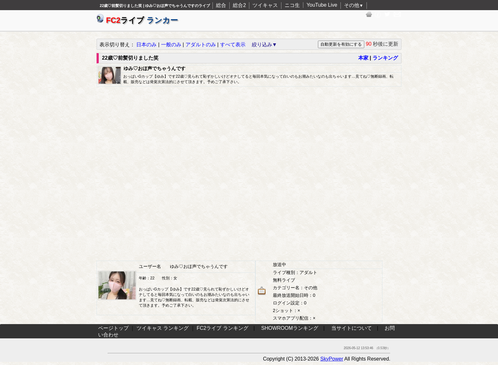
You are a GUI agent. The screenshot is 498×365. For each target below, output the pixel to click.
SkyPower (331, 359)
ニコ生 (292, 5)
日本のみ (146, 44)
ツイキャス (265, 5)
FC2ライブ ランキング (222, 328)
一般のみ (171, 44)
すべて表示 (233, 44)
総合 (221, 5)
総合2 (239, 5)
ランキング (385, 58)
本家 (363, 58)
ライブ (137, 20)
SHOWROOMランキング (290, 328)
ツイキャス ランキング (163, 328)
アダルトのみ (200, 44)
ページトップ (113, 328)
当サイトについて (351, 328)
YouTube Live (321, 5)
